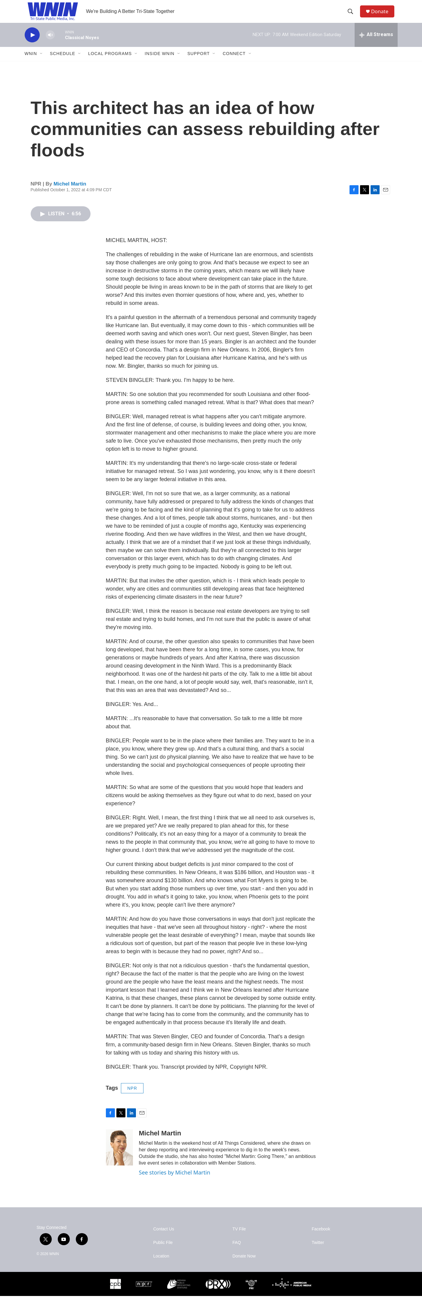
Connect (234, 62)
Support (198, 62)
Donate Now (244, 1265)
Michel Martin (70, 192)
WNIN (31, 62)
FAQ (237, 1251)
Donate (382, 16)
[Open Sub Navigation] (41, 62)
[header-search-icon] (352, 16)
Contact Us (163, 1238)
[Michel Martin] (119, 1156)
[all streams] (376, 44)
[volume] (50, 44)
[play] (32, 43)
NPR (132, 1097)
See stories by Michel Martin (174, 1181)
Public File (163, 1251)
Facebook (321, 1238)
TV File (239, 1238)
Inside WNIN (159, 62)
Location (161, 1265)
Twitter (318, 1251)
